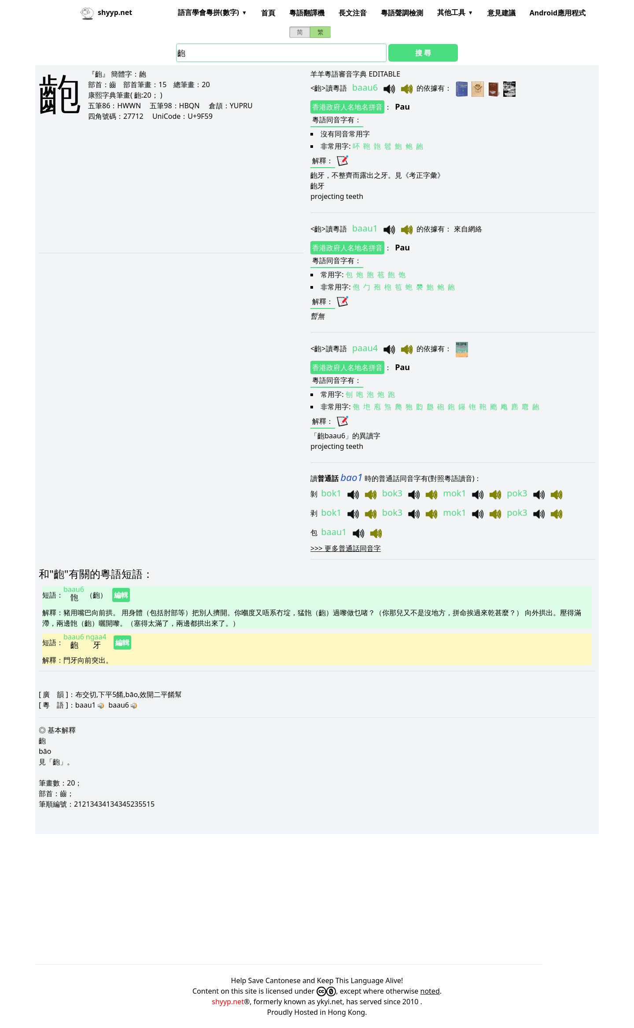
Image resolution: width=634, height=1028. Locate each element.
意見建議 (501, 13)
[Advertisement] (156, 186)
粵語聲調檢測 (402, 13)
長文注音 (353, 13)
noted (430, 991)
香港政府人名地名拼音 (347, 107)
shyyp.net (228, 1001)
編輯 (121, 595)
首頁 (268, 13)
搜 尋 (423, 53)
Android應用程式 (558, 13)
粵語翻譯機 (306, 13)
